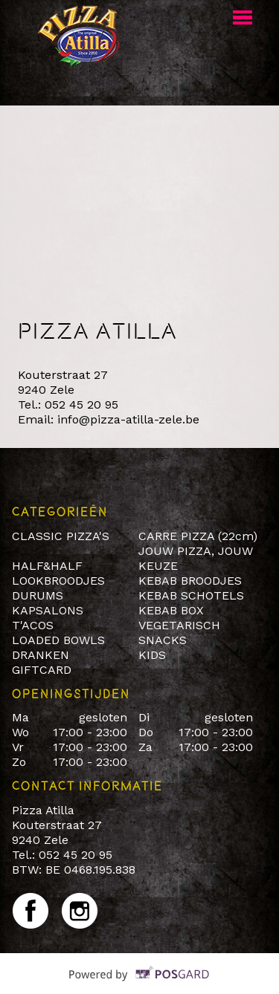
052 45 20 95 (81, 404)
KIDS (152, 655)
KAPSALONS (47, 610)
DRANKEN (40, 655)
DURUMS (37, 595)
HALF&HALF (47, 566)
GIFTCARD (41, 670)
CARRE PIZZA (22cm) (197, 536)
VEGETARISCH (179, 625)
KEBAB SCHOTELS (191, 595)
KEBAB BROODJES (190, 581)
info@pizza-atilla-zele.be (128, 419)
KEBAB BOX (171, 610)
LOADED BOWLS (58, 640)
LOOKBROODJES (58, 581)
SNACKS (162, 640)
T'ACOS (33, 625)
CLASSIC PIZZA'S (60, 536)
